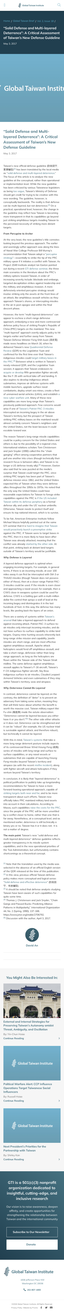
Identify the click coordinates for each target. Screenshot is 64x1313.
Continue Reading (13, 1038)
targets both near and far (25, 793)
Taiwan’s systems (32, 739)
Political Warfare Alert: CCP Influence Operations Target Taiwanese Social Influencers (27, 1088)
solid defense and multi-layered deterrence (31, 173)
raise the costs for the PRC (45, 807)
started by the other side (39, 544)
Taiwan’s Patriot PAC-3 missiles (36, 408)
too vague (18, 191)
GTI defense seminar (36, 268)
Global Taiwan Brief (23, 20)
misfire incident (43, 765)
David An (32, 945)
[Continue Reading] (59, 1038)
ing (9, 793)
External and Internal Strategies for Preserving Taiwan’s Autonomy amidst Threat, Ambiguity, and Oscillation (28, 1025)
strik (5, 793)
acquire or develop (13, 372)
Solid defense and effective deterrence (25, 882)
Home (6, 20)
